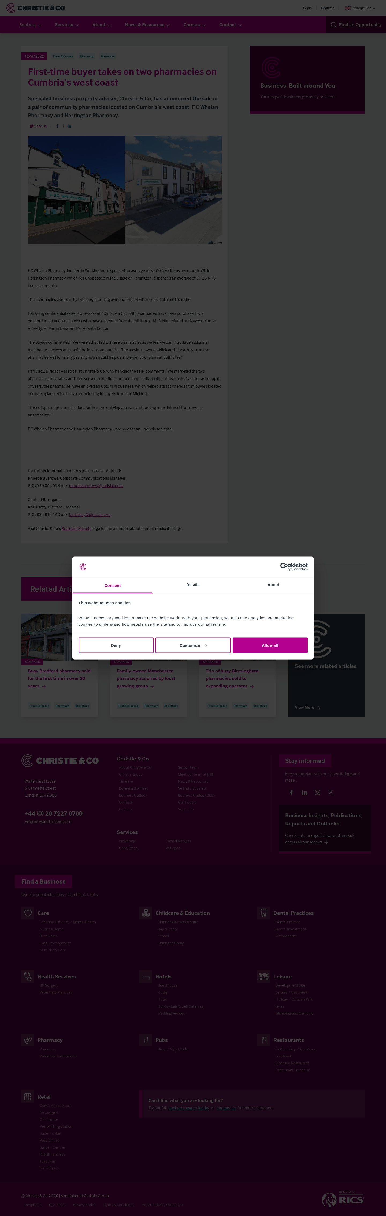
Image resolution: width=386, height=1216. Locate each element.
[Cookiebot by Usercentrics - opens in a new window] (284, 567)
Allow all (270, 645)
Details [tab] (193, 584)
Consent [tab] (113, 585)
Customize (193, 645)
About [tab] (273, 584)
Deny (116, 645)
